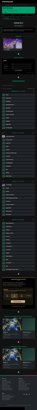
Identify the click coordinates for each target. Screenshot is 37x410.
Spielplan (26, 14)
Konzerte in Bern (21, 382)
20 (14, 296)
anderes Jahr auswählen (18, 25)
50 (21, 296)
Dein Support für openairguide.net (8, 395)
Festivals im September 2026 (7, 388)
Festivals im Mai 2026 (6, 384)
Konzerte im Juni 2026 (22, 384)
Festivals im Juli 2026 (6, 386)
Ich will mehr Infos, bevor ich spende (18, 305)
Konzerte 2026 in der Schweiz (23, 388)
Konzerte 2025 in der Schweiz (23, 386)
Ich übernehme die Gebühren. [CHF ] (11, 298)
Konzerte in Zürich (21, 381)
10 (7, 296)
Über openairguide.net (6, 394)
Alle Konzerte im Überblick (23, 389)
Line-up (12, 14)
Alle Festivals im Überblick (6, 389)
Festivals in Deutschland (6, 382)
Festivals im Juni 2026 (6, 385)
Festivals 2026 (4, 383)
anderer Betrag (28, 295)
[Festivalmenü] (5, 15)
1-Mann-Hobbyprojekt (19, 282)
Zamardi (6, 12)
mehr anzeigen (18, 70)
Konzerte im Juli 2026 (22, 385)
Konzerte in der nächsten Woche (24, 383)
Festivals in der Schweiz (6, 381)
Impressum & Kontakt (6, 399)
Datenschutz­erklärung (6, 398)
